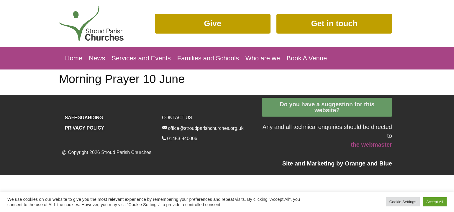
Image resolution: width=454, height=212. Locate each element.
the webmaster (371, 144)
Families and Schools (208, 58)
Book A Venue (306, 58)
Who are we (262, 58)
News (97, 58)
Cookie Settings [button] (402, 202)
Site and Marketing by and (337, 163)
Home (74, 58)
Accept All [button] (434, 202)
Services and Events (141, 58)
